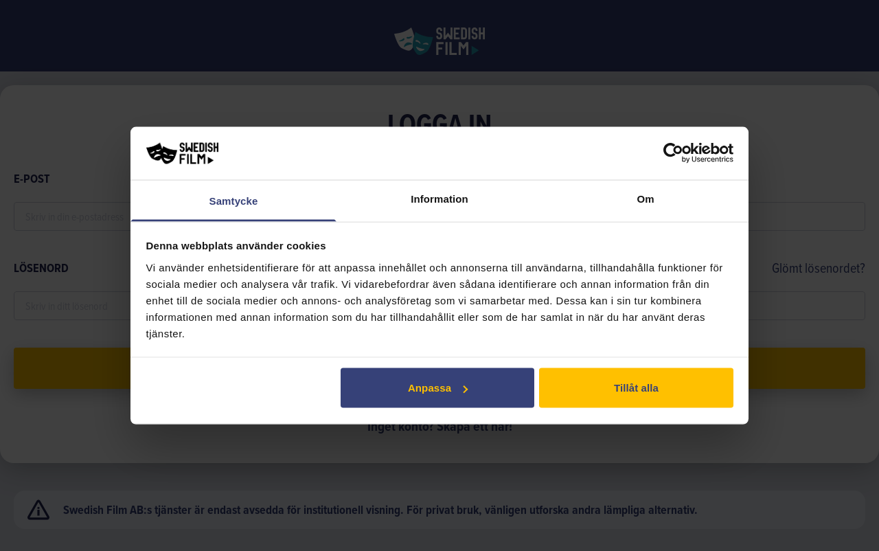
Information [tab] (439, 198)
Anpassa (438, 388)
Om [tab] (645, 198)
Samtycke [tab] (233, 200)
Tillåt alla (636, 388)
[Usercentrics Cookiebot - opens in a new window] (673, 153)
